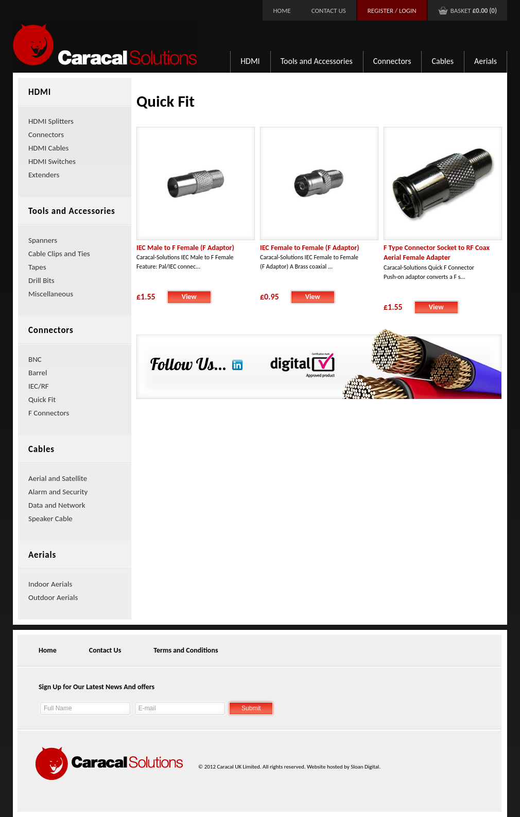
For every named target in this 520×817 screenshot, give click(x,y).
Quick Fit (42, 399)
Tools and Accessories (317, 61)
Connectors (392, 61)
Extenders (43, 174)
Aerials (485, 61)
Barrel (37, 372)
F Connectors (48, 413)
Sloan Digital (365, 766)
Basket (473, 10)
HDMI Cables (48, 148)
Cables (442, 61)
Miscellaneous (50, 293)
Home (281, 10)
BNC (35, 359)
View (189, 296)
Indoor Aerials (50, 584)
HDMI (250, 61)
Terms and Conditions (185, 650)
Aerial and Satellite (57, 478)
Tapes (37, 267)
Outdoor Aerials (53, 597)
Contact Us (328, 10)
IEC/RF (38, 386)
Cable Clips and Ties (59, 253)
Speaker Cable (50, 518)
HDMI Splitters (51, 121)
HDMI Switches (52, 161)
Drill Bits (41, 280)
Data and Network (56, 505)
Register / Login (392, 10)
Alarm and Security (58, 491)
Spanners (42, 240)
